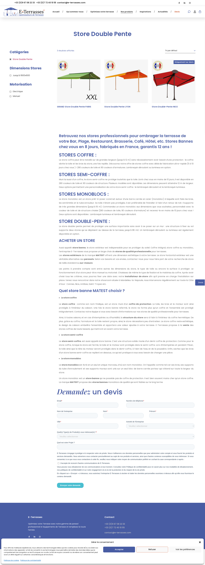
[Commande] (180, 50)
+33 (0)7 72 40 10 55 (46, 2)
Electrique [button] (18, 91)
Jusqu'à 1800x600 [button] (21, 75)
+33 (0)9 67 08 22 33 (25, 2)
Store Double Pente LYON (117, 106)
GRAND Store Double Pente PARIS (74, 106)
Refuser (152, 549)
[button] (200, 542)
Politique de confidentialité (30, 560)
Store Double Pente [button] (22, 59)
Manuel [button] (16, 96)
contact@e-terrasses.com (71, 2)
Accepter (119, 549)
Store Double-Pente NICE (165, 106)
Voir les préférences (185, 549)
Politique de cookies (11, 560)
